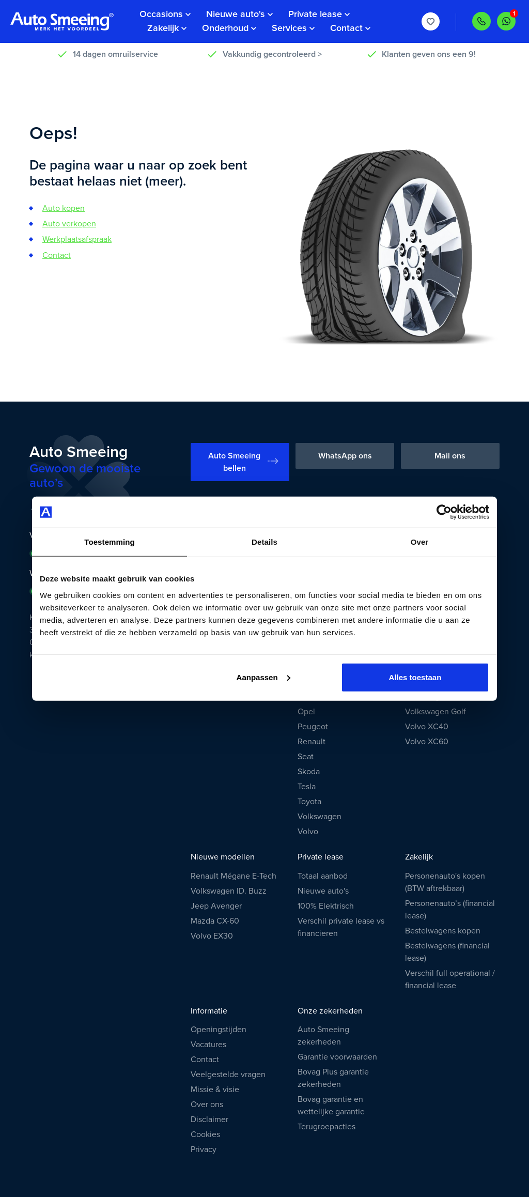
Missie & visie (215, 1089)
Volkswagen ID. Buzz (229, 891)
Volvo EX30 (212, 936)
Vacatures (208, 1044)
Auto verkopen (69, 224)
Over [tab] (420, 542)
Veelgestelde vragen (228, 1074)
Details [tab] (264, 542)
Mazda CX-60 (215, 921)
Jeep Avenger (216, 906)
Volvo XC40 (426, 727)
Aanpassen (263, 676)
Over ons (207, 1104)
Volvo (308, 831)
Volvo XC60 (426, 741)
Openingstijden (218, 1029)
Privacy (203, 1149)
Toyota (309, 801)
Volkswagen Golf (435, 712)
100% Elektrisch (326, 906)
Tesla (307, 786)
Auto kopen (63, 208)
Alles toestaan (415, 676)
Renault (311, 741)
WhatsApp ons (345, 456)
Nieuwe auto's (323, 891)
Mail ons (449, 456)
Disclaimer (209, 1119)
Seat (306, 756)
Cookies (205, 1134)
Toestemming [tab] (109, 542)
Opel (306, 712)
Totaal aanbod (323, 876)
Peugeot (313, 727)
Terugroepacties (326, 1127)
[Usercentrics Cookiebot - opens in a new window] (444, 512)
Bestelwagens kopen (442, 931)
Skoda (309, 771)
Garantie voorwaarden (337, 1057)
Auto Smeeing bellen (243, 462)
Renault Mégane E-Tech (233, 876)
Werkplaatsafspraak (77, 239)
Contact (56, 255)
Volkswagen (319, 816)
